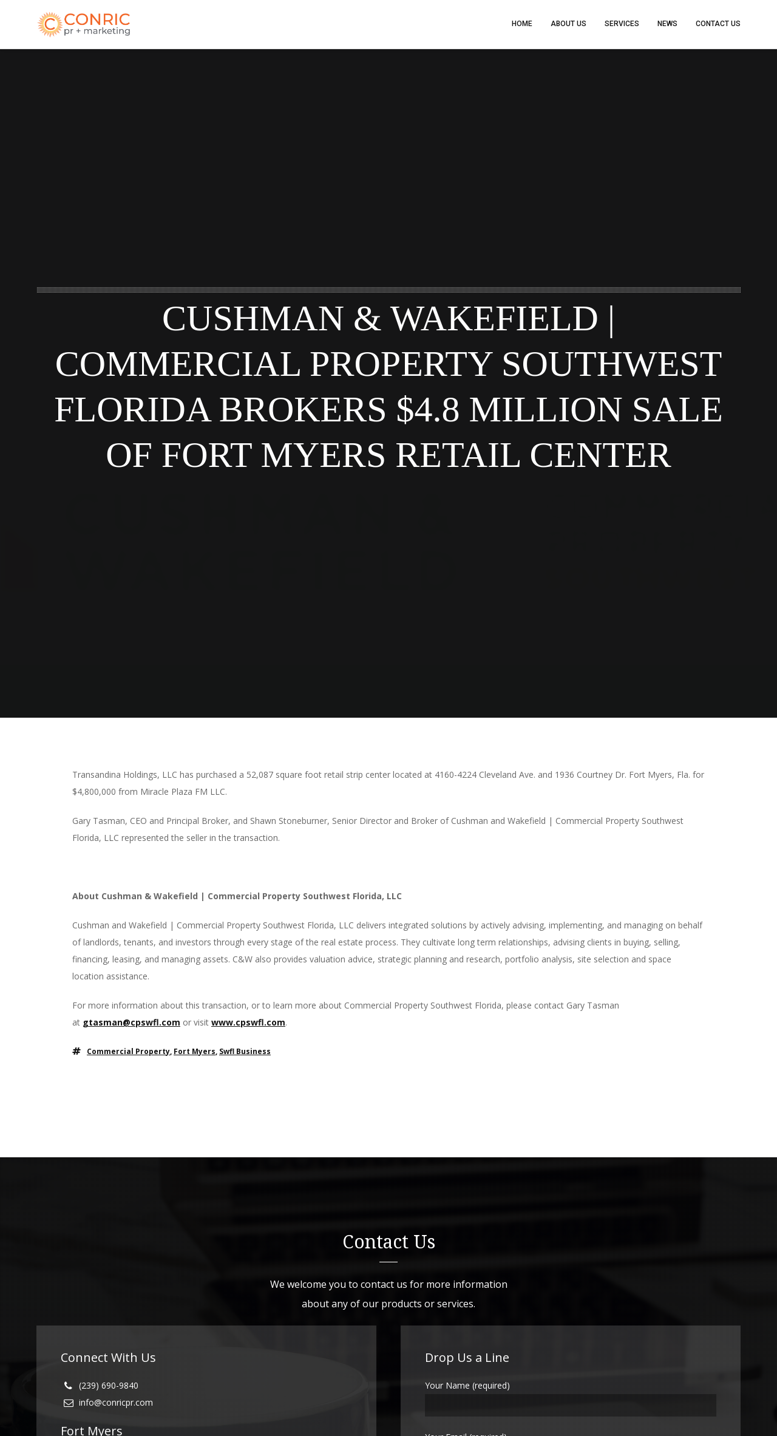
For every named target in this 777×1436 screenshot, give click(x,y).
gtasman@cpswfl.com (131, 1023)
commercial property (128, 1052)
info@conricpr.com (116, 1403)
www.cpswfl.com (248, 1023)
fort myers (194, 1052)
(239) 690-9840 (108, 1386)
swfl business (245, 1052)
